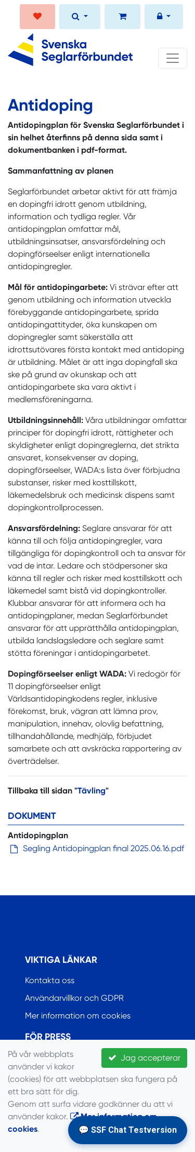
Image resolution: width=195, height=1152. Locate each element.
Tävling (91, 791)
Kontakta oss (49, 980)
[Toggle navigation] (172, 58)
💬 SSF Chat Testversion (128, 1130)
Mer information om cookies (78, 1016)
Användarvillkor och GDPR (74, 998)
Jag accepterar (144, 1058)
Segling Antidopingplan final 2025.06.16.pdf (103, 848)
